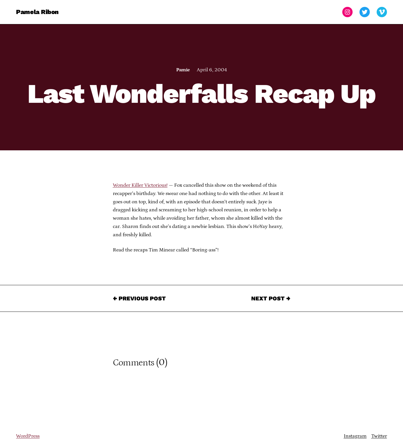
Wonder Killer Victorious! (140, 185)
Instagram (355, 436)
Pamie (183, 70)
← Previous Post (139, 298)
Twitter (379, 436)
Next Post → (270, 298)
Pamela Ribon (37, 11)
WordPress (28, 436)
